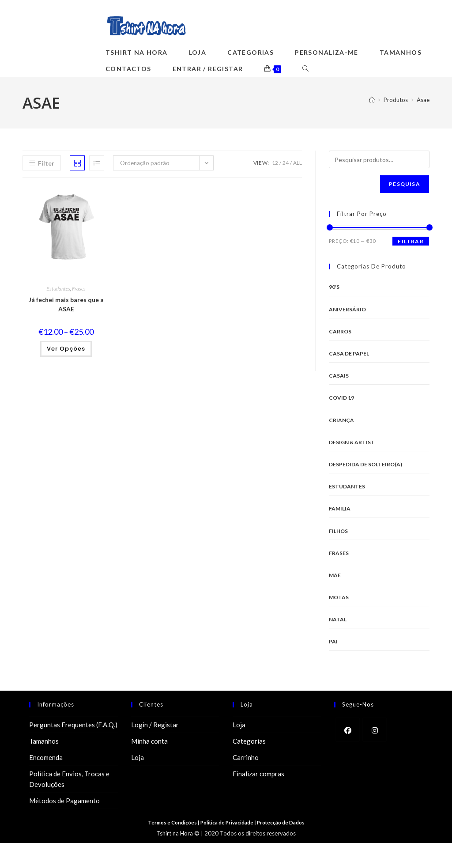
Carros (340, 331)
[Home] (372, 99)
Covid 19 (341, 397)
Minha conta (149, 741)
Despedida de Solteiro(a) (365, 464)
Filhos (338, 531)
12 (275, 162)
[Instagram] (374, 730)
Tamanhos (44, 741)
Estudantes (58, 288)
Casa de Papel (349, 353)
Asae (423, 99)
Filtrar (410, 241)
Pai (333, 641)
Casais (339, 375)
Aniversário (347, 309)
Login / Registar (155, 725)
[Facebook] (347, 730)
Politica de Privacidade (227, 822)
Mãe (335, 575)
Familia (339, 508)
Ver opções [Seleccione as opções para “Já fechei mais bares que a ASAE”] (66, 348)
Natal (338, 619)
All (297, 162)
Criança (341, 420)
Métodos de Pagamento (64, 801)
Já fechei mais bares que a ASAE (66, 304)
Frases (79, 288)
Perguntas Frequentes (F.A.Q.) (73, 725)
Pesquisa (404, 184)
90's (334, 287)
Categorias (249, 741)
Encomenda (46, 757)
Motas (339, 597)
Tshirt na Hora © (178, 833)
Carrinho (246, 757)
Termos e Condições (170, 822)
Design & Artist (352, 442)
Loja (137, 757)
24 (285, 162)
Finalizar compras (258, 774)
